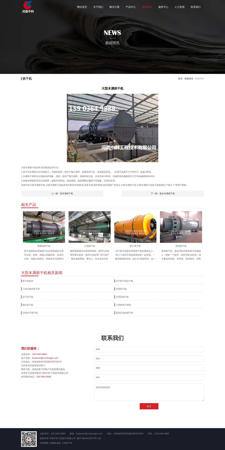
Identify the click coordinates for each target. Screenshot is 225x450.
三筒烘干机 (66, 443)
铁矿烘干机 (27, 305)
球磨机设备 (55, 443)
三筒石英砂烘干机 (31, 289)
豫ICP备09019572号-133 (89, 438)
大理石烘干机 (122, 297)
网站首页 (82, 7)
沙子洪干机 (27, 297)
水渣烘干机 (121, 289)
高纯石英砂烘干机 (124, 313)
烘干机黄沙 (27, 281)
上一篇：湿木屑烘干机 (62, 193)
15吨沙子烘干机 (30, 313)
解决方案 (115, 7)
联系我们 (196, 7)
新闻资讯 (147, 7)
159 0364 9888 (39, 354)
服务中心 (163, 7)
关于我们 (98, 7)
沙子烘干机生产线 (124, 281)
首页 (180, 78)
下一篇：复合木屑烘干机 (163, 193)
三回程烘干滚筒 (123, 305)
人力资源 (180, 7)
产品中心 (131, 7)
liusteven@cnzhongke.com (45, 358)
